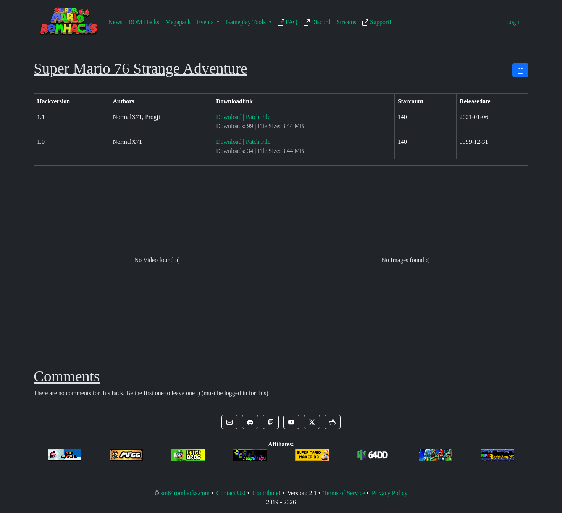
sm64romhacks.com (185, 493)
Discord (317, 22)
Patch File (258, 117)
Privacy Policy (390, 493)
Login (513, 22)
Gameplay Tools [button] (246, 22)
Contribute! (266, 493)
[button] (229, 422)
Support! (376, 22)
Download (229, 117)
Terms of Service (344, 493)
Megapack (178, 22)
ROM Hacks (143, 22)
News (115, 22)
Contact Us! (231, 493)
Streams (347, 22)
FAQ (287, 22)
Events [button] (206, 22)
